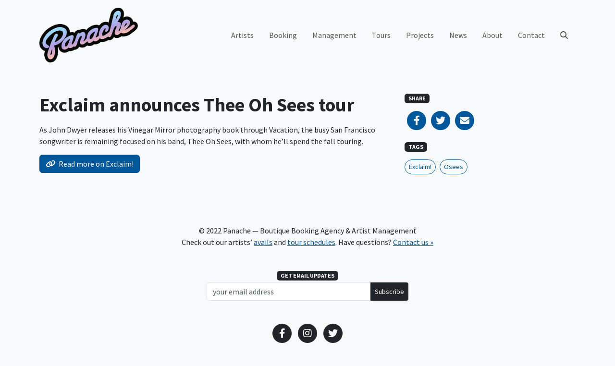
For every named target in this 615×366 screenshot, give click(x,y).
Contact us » (413, 242)
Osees (453, 166)
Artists (242, 35)
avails (263, 242)
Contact (531, 35)
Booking (283, 35)
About (492, 35)
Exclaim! (420, 166)
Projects (420, 35)
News (458, 35)
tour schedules (311, 242)
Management (334, 35)
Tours (381, 35)
